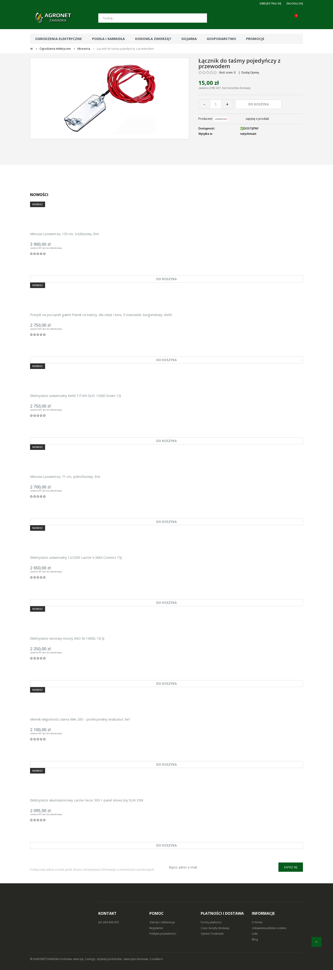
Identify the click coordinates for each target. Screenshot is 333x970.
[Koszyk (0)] (299, 18)
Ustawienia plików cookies (269, 928)
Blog (255, 939)
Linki (255, 934)
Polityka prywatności (162, 934)
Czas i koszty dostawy (215, 928)
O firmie (257, 922)
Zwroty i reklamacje (162, 922)
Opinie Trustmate (212, 934)
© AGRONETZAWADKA (45, 959)
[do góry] (316, 942)
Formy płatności (211, 922)
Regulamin (156, 928)
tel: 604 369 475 (108, 922)
